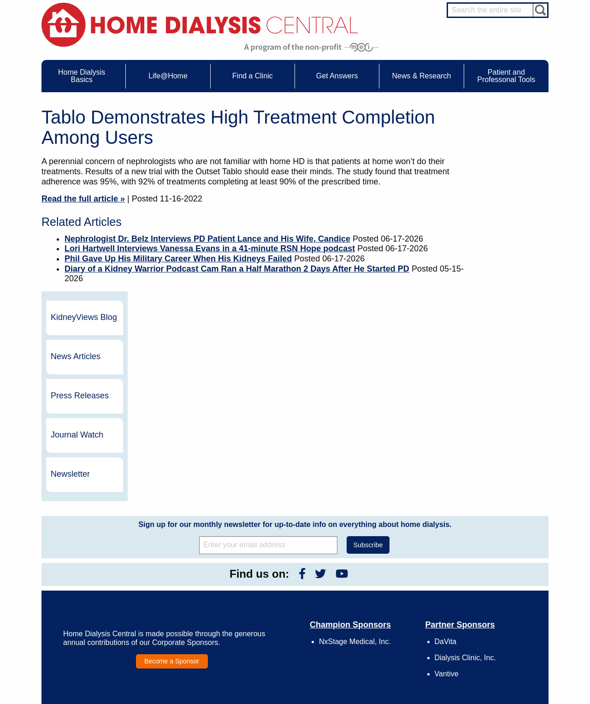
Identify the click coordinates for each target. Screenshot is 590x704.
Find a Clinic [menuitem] (252, 76)
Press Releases (502, 211)
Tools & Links (82, 626)
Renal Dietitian (493, 599)
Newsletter (493, 290)
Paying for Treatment (91, 618)
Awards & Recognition (392, 575)
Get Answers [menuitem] (337, 76)
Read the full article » (83, 198)
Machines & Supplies (92, 601)
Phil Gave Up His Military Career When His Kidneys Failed (178, 258)
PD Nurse (487, 590)
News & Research (281, 554)
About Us (366, 554)
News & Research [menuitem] (421, 76)
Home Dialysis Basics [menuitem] (81, 75)
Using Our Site (383, 609)
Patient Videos (183, 609)
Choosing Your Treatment (196, 575)
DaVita (446, 457)
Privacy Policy (382, 626)
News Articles (498, 172)
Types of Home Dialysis (95, 592)
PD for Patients (494, 654)
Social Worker (492, 607)
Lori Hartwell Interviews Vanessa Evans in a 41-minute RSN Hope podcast (210, 248)
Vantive (447, 490)
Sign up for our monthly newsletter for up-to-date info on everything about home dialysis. (294, 340)
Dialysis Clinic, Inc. (465, 474)
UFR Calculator (85, 567)
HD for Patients (494, 637)
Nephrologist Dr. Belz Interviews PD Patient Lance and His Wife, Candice (207, 238)
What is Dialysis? (87, 583)
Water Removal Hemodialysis (102, 575)
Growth (374, 583)
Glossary (375, 635)
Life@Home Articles (189, 592)
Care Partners (182, 567)
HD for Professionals (500, 646)
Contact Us (378, 567)
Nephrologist (490, 582)
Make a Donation (386, 601)
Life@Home (171, 554)
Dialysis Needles (185, 583)
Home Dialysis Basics (89, 554)
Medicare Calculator (90, 609)
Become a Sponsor (171, 477)
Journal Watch (499, 250)
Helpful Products (185, 618)
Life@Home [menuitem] (168, 76)
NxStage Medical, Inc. (355, 457)
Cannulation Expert (498, 573)
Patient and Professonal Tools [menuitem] (506, 75)
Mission (374, 618)
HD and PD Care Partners (496, 625)
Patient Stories (183, 601)
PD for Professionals (500, 663)
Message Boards (478, 554)
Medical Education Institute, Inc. (322, 700)
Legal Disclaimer (385, 592)
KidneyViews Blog (497, 133)
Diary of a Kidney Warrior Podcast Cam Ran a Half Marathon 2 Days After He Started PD (237, 268)
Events (273, 567)
